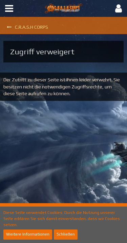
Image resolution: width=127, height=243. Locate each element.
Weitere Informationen (27, 234)
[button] (9, 8)
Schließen (66, 234)
